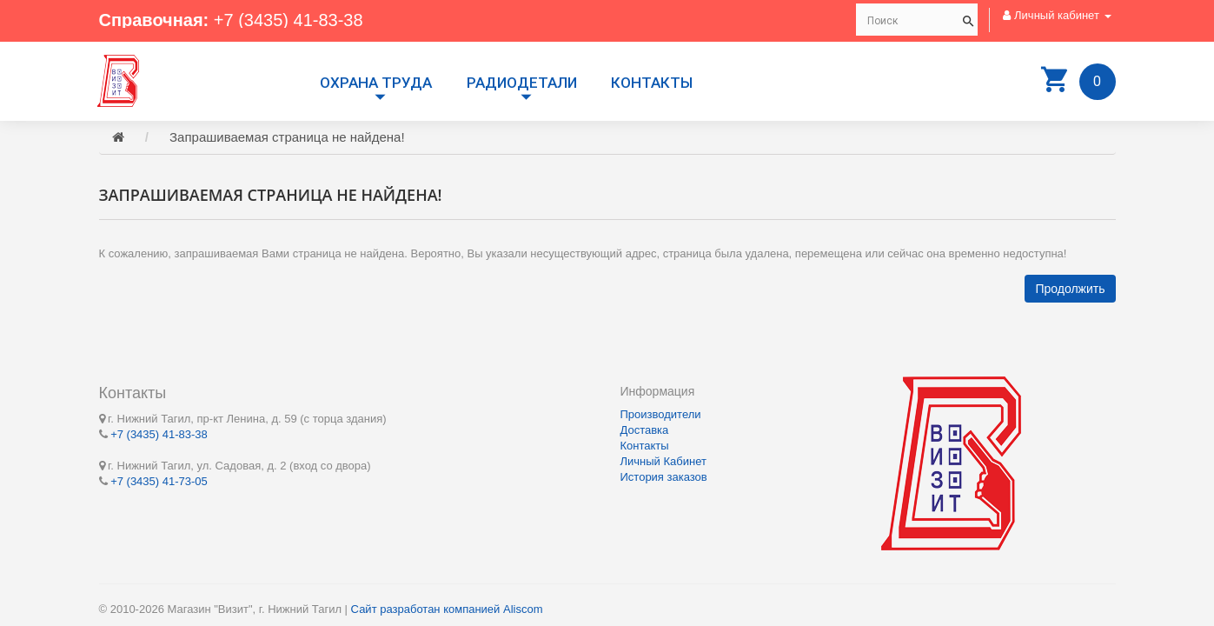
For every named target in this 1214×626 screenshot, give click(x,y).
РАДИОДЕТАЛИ (522, 82)
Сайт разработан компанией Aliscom (447, 609)
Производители (660, 414)
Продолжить (1070, 289)
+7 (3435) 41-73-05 (159, 481)
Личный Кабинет (663, 461)
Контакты (652, 82)
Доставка (644, 429)
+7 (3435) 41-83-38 (288, 20)
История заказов (663, 476)
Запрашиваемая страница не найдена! (287, 137)
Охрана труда (376, 82)
